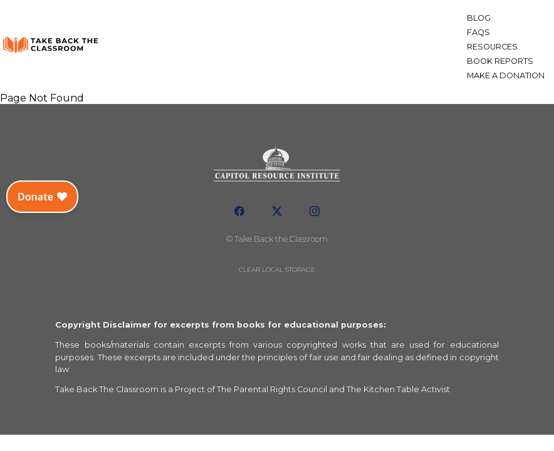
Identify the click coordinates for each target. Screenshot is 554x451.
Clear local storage (277, 270)
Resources (492, 46)
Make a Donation (506, 75)
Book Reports (500, 61)
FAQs (478, 32)
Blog (479, 18)
